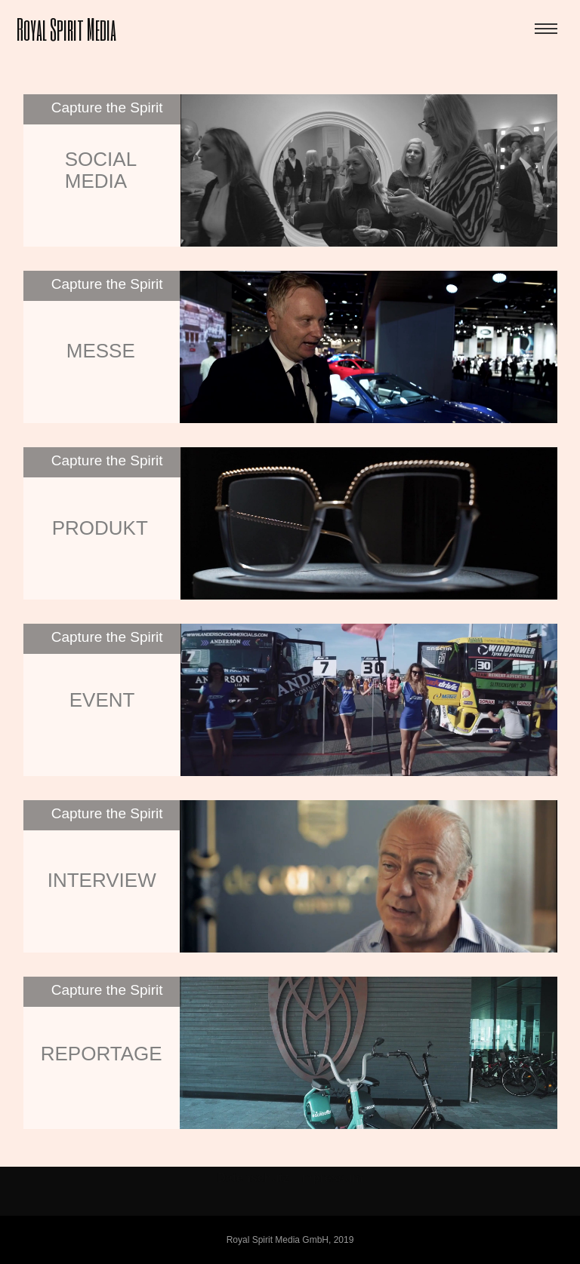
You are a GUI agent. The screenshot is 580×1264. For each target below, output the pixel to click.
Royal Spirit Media (66, 28)
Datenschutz (253, 1177)
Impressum (330, 1177)
